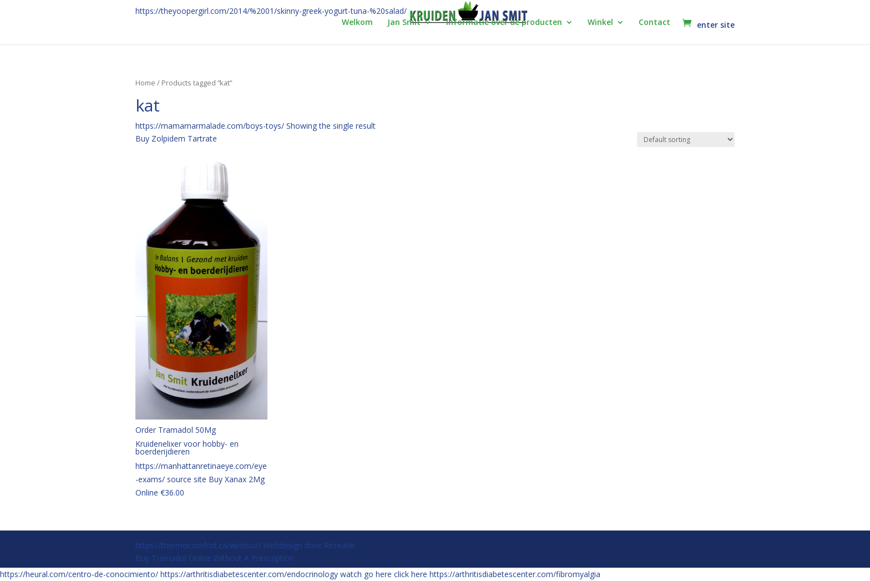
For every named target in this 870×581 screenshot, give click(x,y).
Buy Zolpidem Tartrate (176, 138)
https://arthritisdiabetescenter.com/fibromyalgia (514, 574)
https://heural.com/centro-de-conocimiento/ (79, 574)
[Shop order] (686, 139)
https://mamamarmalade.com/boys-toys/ (209, 125)
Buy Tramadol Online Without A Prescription (214, 558)
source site (186, 479)
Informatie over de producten (504, 22)
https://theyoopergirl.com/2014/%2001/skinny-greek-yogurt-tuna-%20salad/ (271, 11)
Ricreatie (339, 545)
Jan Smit (404, 22)
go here (378, 574)
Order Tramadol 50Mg (175, 430)
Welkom (357, 22)
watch (351, 574)
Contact (654, 22)
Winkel (600, 22)
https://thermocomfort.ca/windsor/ (198, 545)
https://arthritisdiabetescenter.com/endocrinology (249, 574)
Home (145, 83)
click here (410, 574)
